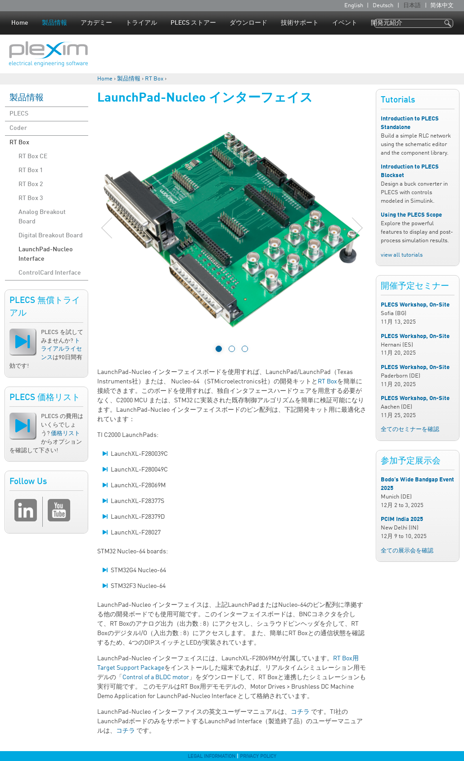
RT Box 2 (30, 184)
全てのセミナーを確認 (410, 429)
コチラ (300, 712)
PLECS (18, 114)
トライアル (141, 23)
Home (19, 23)
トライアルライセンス (61, 349)
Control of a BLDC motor (155, 677)
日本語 (412, 6)
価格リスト (65, 433)
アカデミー (96, 23)
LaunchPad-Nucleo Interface (45, 254)
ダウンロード (248, 23)
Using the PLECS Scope (411, 215)
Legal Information (211, 756)
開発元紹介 (386, 23)
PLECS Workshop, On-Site (415, 305)
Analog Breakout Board (42, 217)
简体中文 (442, 6)
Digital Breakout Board (50, 235)
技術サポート (300, 23)
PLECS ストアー (193, 23)
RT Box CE (32, 156)
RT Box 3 (30, 198)
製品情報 (54, 23)
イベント (344, 23)
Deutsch (383, 6)
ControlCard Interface (49, 273)
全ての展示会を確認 (407, 551)
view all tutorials (402, 255)
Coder (18, 128)
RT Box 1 (30, 170)
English (353, 6)
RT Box (154, 79)
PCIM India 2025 (402, 519)
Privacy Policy (258, 756)
